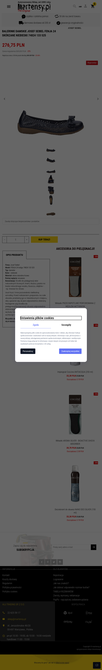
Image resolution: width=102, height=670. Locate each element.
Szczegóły (66, 324)
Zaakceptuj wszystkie (70, 351)
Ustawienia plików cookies (37, 318)
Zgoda (36, 324)
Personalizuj (28, 351)
